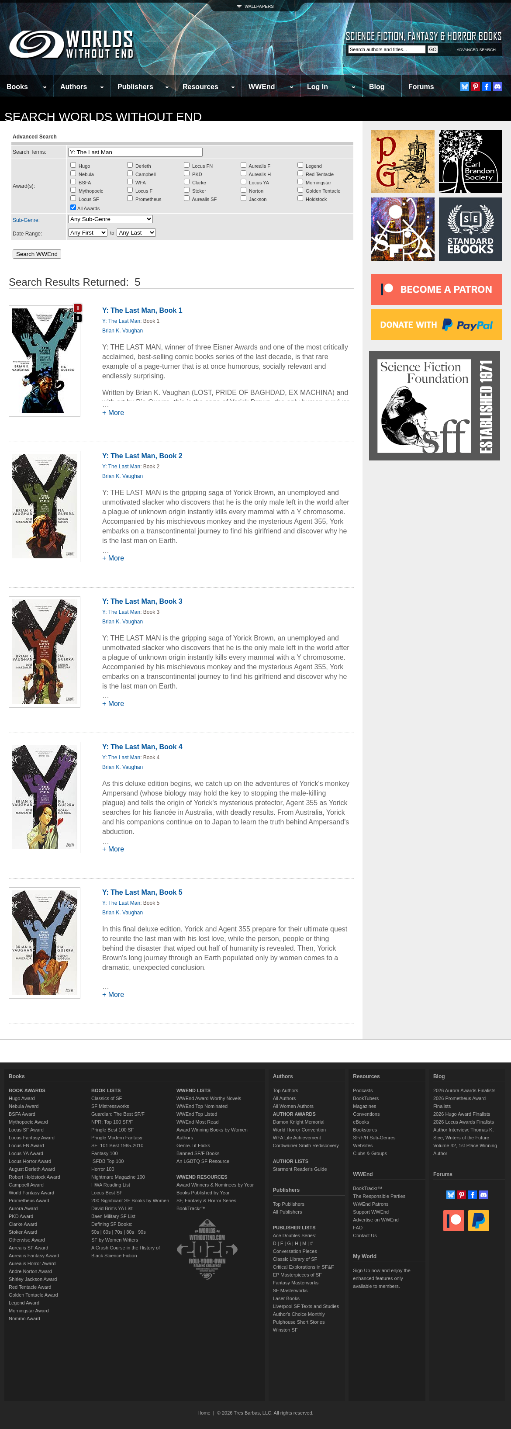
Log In (317, 86)
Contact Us (364, 1235)
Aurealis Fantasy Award (34, 1255)
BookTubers (366, 1098)
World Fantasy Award (31, 1192)
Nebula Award (23, 1106)
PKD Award (21, 1216)
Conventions (366, 1114)
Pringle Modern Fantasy (116, 1137)
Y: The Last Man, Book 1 (142, 310)
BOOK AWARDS (27, 1090)
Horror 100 (102, 1169)
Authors (73, 86)
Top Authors (285, 1090)
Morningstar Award (29, 1310)
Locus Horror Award (30, 1161)
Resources (200, 86)
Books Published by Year (203, 1192)
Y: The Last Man (121, 321)
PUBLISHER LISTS (294, 1227)
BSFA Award (22, 1114)
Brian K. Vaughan (122, 331)
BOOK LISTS (106, 1090)
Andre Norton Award (30, 1271)
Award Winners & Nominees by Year (215, 1184)
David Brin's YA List (112, 1208)
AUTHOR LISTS (290, 1161)
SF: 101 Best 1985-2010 (117, 1145)
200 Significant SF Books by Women (130, 1200)
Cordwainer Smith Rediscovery (306, 1145)
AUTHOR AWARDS (294, 1114)
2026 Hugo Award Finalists (461, 1114)
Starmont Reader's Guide (300, 1169)
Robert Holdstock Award (34, 1177)
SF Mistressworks (110, 1106)
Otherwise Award (27, 1239)
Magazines (364, 1106)
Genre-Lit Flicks (193, 1145)
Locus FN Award (26, 1145)
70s (118, 1232)
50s (95, 1232)
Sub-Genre (25, 220)
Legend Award (24, 1302)
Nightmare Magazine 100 (118, 1177)
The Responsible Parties (379, 1196)
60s (107, 1232)
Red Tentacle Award (30, 1287)
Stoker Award (23, 1232)
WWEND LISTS (193, 1090)
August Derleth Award (32, 1169)
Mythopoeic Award (28, 1122)
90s (142, 1232)
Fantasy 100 (104, 1153)
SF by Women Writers (114, 1239)
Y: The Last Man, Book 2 (142, 456)
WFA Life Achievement (297, 1137)
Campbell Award (26, 1184)
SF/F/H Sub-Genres (374, 1137)
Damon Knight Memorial (299, 1122)
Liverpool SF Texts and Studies (306, 1306)
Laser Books (286, 1298)
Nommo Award (24, 1318)
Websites (363, 1145)
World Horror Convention (299, 1129)
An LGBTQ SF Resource (202, 1161)
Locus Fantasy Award (32, 1137)
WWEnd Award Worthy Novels (208, 1098)
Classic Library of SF (295, 1259)
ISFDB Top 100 (107, 1161)
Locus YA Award (26, 1153)
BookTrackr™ (191, 1208)
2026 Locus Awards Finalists (463, 1122)
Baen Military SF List (113, 1216)
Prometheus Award (29, 1200)
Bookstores (365, 1129)
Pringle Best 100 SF (112, 1129)
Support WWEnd (371, 1211)
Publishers (135, 86)
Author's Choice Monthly (299, 1314)
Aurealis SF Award (28, 1247)
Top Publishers (288, 1204)
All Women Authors (293, 1106)
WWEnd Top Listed (196, 1114)
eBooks (361, 1122)
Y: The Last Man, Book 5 (142, 892)
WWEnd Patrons (370, 1204)
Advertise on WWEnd (376, 1219)
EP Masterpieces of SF (297, 1274)
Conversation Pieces (295, 1251)
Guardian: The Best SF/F (118, 1114)
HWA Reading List (110, 1184)
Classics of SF (106, 1098)
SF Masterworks (290, 1290)
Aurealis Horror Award (32, 1263)
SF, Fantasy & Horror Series (206, 1200)
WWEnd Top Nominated (202, 1106)
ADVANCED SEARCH (476, 50)
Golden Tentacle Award (33, 1295)
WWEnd (262, 86)
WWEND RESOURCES (202, 1177)
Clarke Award (23, 1224)
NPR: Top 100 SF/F (112, 1122)
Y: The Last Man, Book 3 (142, 601)
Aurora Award (23, 1208)
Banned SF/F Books (197, 1153)
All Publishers (287, 1211)
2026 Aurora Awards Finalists (464, 1090)
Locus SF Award (26, 1129)
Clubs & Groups (370, 1153)
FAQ (358, 1227)
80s (130, 1232)
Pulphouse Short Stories (299, 1322)
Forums (421, 86)
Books (17, 86)
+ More (113, 412)
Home (203, 1412)
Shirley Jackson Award (33, 1279)
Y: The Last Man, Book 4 (142, 747)
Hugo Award (22, 1098)
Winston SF (285, 1329)
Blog (377, 86)
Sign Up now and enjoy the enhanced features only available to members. (381, 1278)
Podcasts (363, 1090)
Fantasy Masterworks (296, 1282)
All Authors (284, 1098)
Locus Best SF (107, 1192)
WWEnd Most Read (197, 1122)
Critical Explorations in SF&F (303, 1267)
